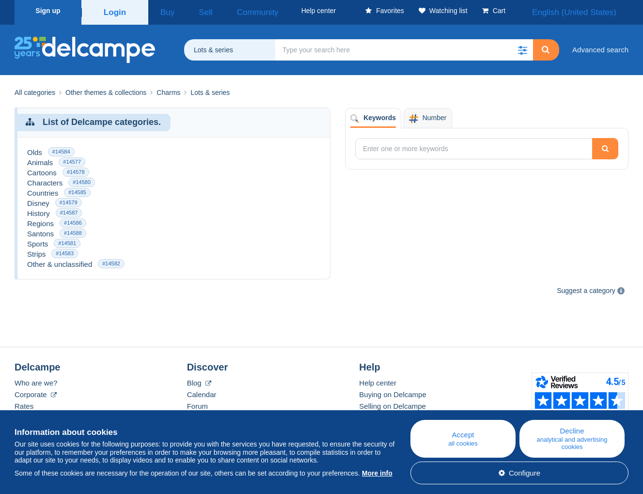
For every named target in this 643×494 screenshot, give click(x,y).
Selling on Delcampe (392, 403)
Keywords (373, 114)
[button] (522, 46)
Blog (199, 379)
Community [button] (232, 11)
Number (427, 114)
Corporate (36, 391)
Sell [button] (192, 11)
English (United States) (586, 11)
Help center (377, 379)
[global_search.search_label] (404, 46)
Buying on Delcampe (392, 391)
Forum (197, 403)
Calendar (202, 391)
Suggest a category (586, 287)
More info (377, 473)
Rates (24, 403)
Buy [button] (164, 11)
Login (115, 11)
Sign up (47, 11)
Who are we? (36, 379)
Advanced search (600, 46)
